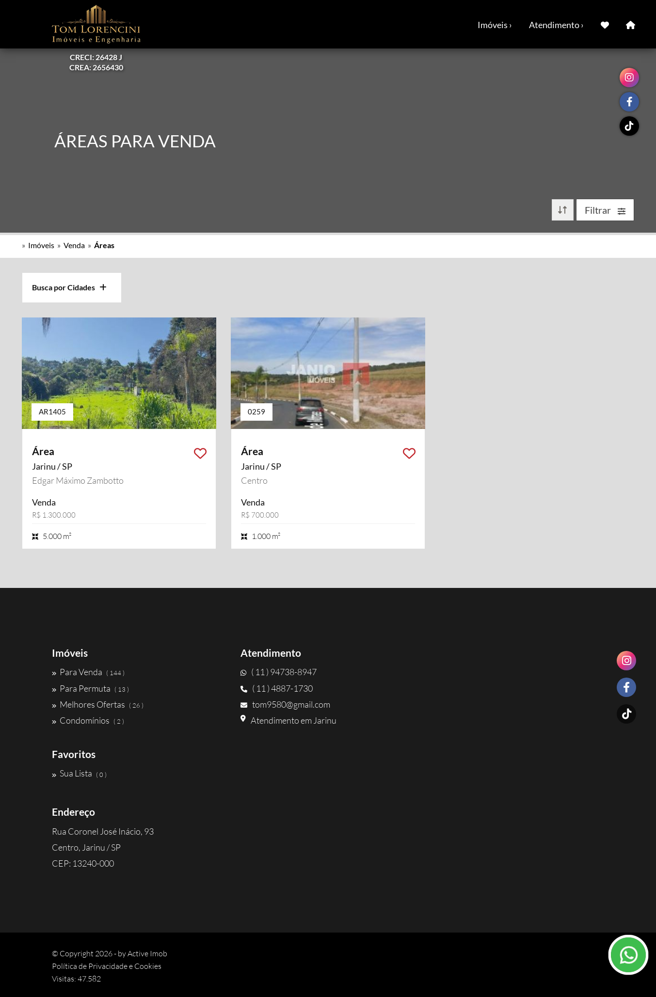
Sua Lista (79, 773)
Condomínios (88, 720)
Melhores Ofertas (98, 704)
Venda (74, 245)
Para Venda (88, 671)
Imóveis (41, 245)
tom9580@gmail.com (285, 704)
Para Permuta (90, 688)
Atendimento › (556, 24)
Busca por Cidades (69, 287)
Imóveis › (495, 24)
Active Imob (147, 953)
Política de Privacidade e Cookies (106, 966)
